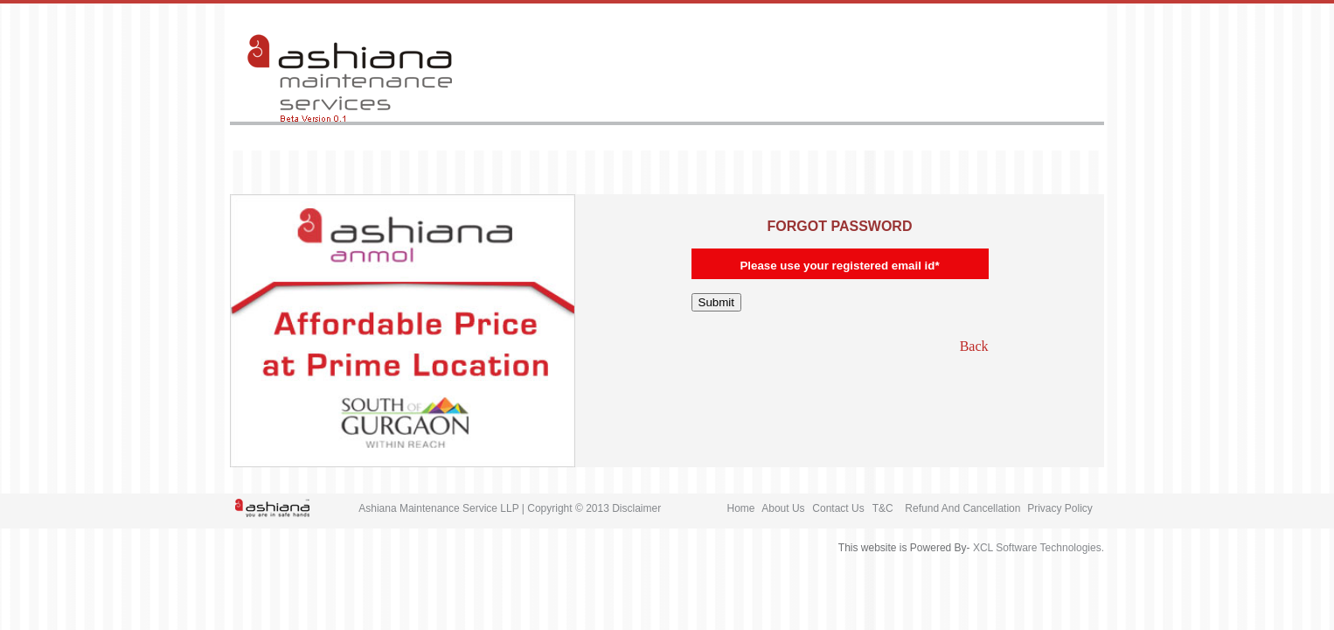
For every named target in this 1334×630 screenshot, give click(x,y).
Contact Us (838, 508)
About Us (782, 508)
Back (974, 346)
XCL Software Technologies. (1038, 548)
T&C (882, 508)
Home (741, 508)
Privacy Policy (1060, 508)
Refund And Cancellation (962, 508)
